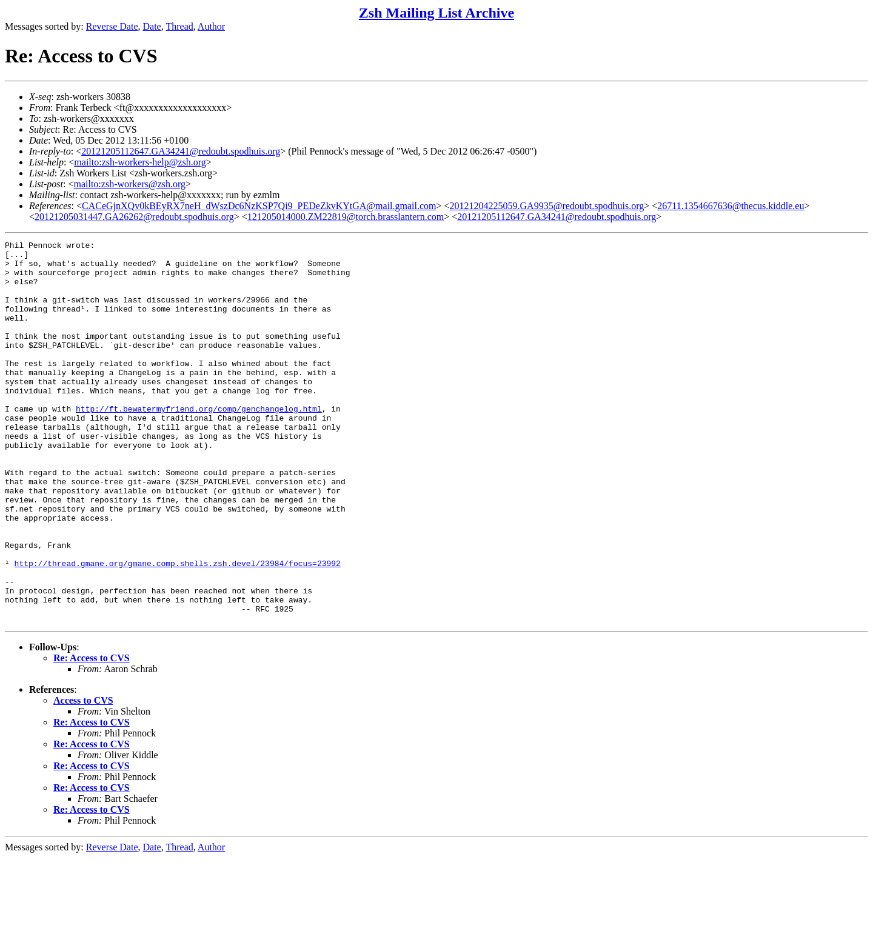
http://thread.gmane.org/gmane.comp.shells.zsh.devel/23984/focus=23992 (178, 628)
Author (211, 26)
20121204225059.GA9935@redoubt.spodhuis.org (547, 206)
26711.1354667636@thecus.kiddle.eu (730, 206)
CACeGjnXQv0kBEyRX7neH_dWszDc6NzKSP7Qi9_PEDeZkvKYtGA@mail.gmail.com (259, 206)
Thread (179, 26)
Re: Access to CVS (91, 734)
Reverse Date (112, 26)
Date (152, 26)
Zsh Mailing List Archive (436, 13)
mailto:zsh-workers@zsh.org (129, 184)
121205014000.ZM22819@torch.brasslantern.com (345, 217)
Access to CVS (83, 777)
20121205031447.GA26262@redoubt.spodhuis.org (134, 217)
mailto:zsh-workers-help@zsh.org (140, 162)
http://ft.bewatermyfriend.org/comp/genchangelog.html (199, 443)
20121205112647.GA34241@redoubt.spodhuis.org (180, 151)
